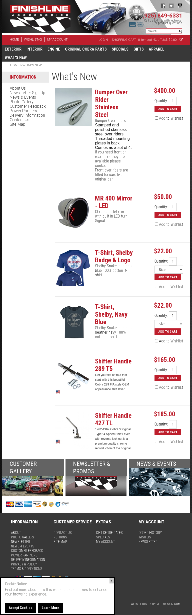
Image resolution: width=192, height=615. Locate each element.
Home (15, 65)
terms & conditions (26, 569)
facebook (162, 5)
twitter (171, 5)
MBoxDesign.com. (168, 604)
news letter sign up (27, 92)
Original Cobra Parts (86, 49)
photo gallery (22, 101)
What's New (16, 57)
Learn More (50, 608)
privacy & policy (24, 564)
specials (120, 49)
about (16, 533)
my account (57, 39)
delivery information (27, 115)
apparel (156, 49)
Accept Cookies (20, 608)
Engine (54, 49)
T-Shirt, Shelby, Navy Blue (111, 314)
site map (17, 124)
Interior (34, 49)
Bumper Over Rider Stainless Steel (111, 103)
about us (18, 88)
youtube (180, 5)
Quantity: (161, 101)
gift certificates (109, 533)
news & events (23, 97)
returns (60, 537)
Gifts (139, 49)
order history (150, 533)
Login (103, 40)
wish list (145, 537)
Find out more (16, 589)
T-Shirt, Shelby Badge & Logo (114, 256)
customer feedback (28, 106)
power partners (23, 110)
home (14, 39)
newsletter (20, 542)
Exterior (13, 49)
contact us (19, 119)
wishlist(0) (33, 39)
